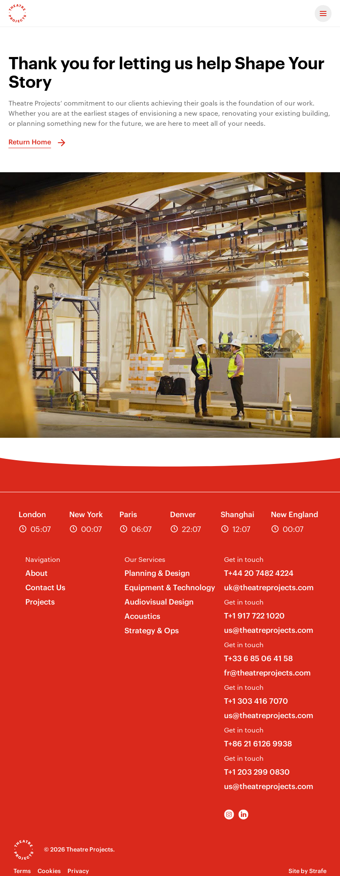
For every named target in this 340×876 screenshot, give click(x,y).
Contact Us (45, 587)
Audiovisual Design (159, 602)
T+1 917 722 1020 (254, 616)
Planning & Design (157, 573)
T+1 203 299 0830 (257, 772)
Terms (22, 871)
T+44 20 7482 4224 (259, 573)
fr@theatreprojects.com (267, 673)
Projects (40, 602)
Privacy (78, 871)
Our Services (144, 559)
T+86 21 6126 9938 (258, 744)
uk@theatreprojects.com (269, 587)
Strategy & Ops (151, 630)
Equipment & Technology (169, 587)
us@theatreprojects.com (268, 630)
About (36, 573)
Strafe (318, 871)
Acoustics (142, 616)
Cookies (49, 871)
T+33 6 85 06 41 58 (258, 658)
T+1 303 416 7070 (256, 701)
